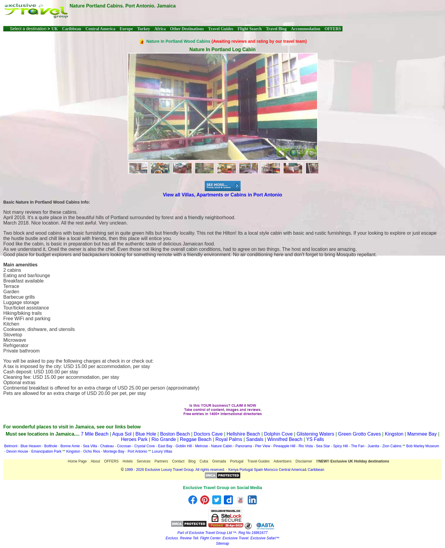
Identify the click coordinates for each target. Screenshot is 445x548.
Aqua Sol (122, 433)
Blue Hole (145, 433)
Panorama (244, 446)
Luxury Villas (162, 451)
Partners (161, 461)
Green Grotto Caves (359, 433)
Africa (160, 29)
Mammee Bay (422, 433)
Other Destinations (187, 29)
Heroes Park (134, 439)
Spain (258, 470)
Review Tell (189, 538)
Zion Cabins (391, 446)
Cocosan (124, 446)
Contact (178, 461)
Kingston (394, 433)
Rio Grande (164, 439)
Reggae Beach (196, 439)
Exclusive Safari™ (264, 538)
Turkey (143, 29)
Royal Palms (228, 439)
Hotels (128, 461)
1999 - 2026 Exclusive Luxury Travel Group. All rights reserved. (175, 470)
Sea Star (323, 446)
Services (144, 461)
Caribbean (71, 29)
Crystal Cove (144, 446)
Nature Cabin (221, 446)
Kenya (233, 470)
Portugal (237, 461)
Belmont (10, 446)
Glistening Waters (315, 433)
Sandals (255, 439)
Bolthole (50, 446)
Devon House (17, 451)
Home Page (77, 461)
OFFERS (333, 29)
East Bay (165, 446)
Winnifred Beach (284, 439)
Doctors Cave (208, 433)
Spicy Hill (340, 446)
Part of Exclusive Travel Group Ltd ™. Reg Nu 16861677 (222, 533)
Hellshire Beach (243, 433)
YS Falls (315, 439)
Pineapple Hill (284, 446)
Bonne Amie (70, 446)
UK (54, 29)
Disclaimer (304, 461)
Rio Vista (306, 446)
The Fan (358, 446)
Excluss (172, 538)
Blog (191, 461)
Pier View (262, 446)
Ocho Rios (91, 451)
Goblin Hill (184, 446)
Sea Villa (90, 446)
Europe (126, 29)
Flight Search (250, 29)
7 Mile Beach (95, 433)
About (95, 461)
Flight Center (210, 538)
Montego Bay (114, 451)
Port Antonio (137, 451)
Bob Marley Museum (422, 446)
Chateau (107, 446)
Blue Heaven (31, 446)
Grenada (219, 461)
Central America (100, 29)
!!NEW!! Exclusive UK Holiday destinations (352, 461)
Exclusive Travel (235, 538)
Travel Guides (220, 29)
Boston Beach (175, 433)
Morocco (271, 470)
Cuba (204, 461)
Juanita (373, 446)
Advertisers (282, 461)
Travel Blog (276, 29)
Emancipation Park (46, 451)
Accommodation (305, 29)
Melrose (201, 446)
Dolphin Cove (278, 433)
